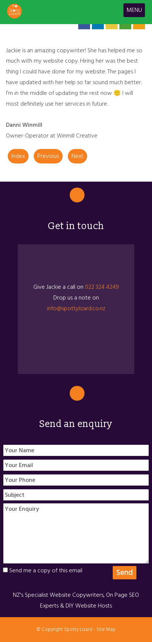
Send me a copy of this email (42, 570)
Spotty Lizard (78, 629)
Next (77, 156)
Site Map (106, 629)
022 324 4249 (102, 287)
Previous (48, 156)
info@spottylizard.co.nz (76, 308)
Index (18, 156)
